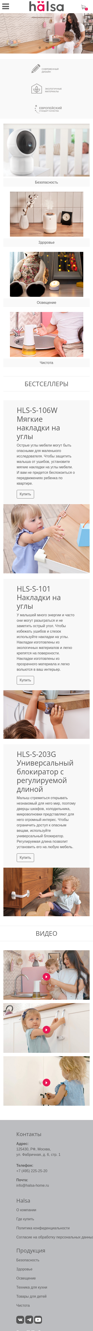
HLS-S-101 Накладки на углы (39, 597)
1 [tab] (39, 48)
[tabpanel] (46, 33)
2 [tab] (46, 48)
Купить (25, 494)
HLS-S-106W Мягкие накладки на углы (38, 423)
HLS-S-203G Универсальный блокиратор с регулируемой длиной (45, 771)
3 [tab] (53, 48)
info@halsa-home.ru (32, 1185)
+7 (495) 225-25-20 (31, 1171)
